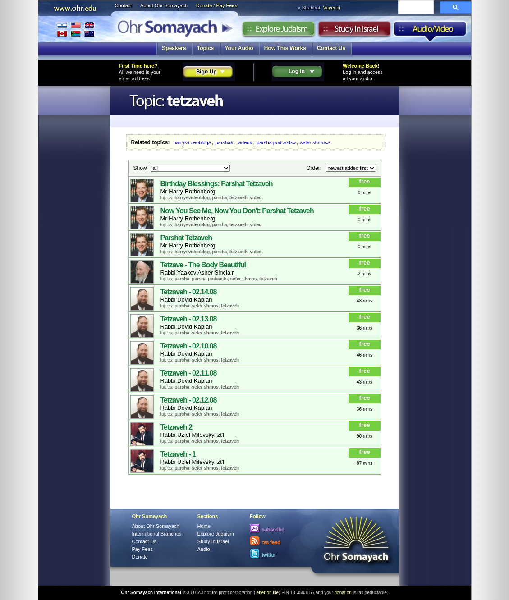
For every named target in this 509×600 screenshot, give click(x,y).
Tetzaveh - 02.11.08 (188, 373)
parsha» (225, 142)
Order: (314, 168)
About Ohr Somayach (164, 5)
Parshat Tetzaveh (186, 238)
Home (204, 526)
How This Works (285, 48)
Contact (123, 5)
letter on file (267, 592)
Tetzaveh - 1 (178, 454)
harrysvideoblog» (192, 142)
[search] (415, 8)
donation (343, 592)
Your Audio (239, 48)
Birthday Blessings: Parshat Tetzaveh (216, 184)
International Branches (75, 29)
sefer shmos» (315, 142)
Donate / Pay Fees (216, 5)
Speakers (174, 48)
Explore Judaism (278, 31)
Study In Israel (213, 541)
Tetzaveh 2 (176, 427)
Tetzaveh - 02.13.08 (188, 319)
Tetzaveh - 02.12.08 (188, 400)
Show (140, 168)
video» (245, 142)
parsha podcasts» (276, 142)
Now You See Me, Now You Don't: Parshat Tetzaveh (237, 211)
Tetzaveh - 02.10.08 (188, 346)
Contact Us (331, 48)
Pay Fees (142, 549)
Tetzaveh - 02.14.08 (188, 292)
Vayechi (331, 7)
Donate (140, 556)
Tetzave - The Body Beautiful (203, 265)
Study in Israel (354, 31)
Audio (430, 31)
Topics (205, 48)
